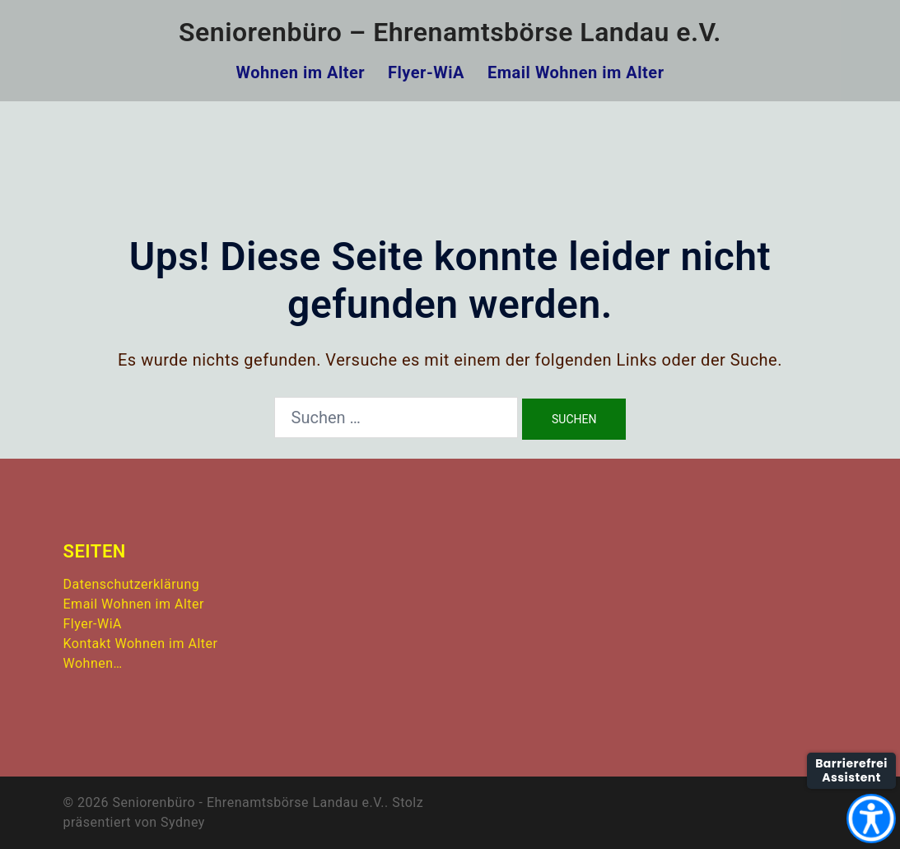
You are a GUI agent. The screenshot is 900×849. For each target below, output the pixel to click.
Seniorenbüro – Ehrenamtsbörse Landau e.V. (450, 32)
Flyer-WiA (426, 72)
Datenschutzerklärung (131, 584)
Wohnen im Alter (301, 72)
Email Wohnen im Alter (575, 72)
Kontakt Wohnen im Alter (140, 643)
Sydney (183, 822)
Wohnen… (93, 663)
